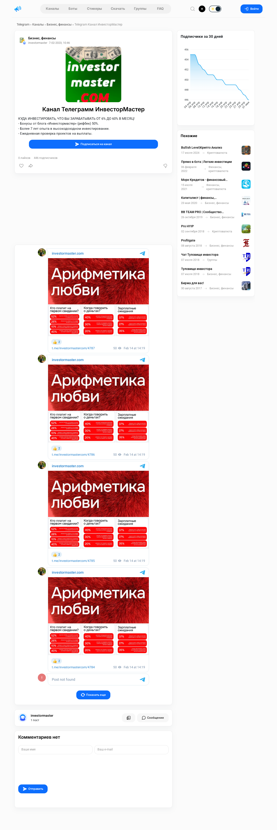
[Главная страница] (17, 9)
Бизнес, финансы (59, 24)
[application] (216, 79)
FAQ (160, 8)
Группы (140, 8)
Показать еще (93, 695)
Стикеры (94, 8)
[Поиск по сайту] (192, 8)
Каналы (52, 8)
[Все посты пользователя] (128, 717)
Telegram (23, 24)
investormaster (42, 716)
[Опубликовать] (202, 9)
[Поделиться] (31, 166)
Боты (73, 8)
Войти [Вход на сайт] (251, 9)
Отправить (33, 789)
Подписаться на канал (93, 144)
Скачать (118, 8)
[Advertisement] (93, 209)
